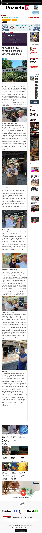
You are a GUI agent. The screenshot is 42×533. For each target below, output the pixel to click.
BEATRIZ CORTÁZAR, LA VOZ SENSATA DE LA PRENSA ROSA (34, 119)
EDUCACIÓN (22, 522)
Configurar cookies (27, 527)
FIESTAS (19, 516)
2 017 (36, 90)
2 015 (36, 93)
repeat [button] (13, 42)
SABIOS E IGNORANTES (33, 224)
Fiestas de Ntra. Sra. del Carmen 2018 (5, 457)
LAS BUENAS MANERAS (25, 516)
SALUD (5, 520)
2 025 (36, 78)
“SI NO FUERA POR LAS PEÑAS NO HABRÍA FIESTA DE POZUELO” (35, 176)
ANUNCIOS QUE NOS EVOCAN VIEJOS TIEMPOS (13, 475)
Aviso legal (13, 527)
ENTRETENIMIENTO (29, 522)
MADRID (26, 520)
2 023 (36, 81)
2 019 (36, 87)
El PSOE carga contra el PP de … (34, 61)
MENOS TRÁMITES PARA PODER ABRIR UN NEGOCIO (5, 475)
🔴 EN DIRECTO (11, 520)
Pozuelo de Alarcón (34, 58)
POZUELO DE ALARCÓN (19, 520)
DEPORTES (36, 520)
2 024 (36, 79)
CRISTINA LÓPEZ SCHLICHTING (33, 110)
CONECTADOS (26, 517)
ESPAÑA (30, 520)
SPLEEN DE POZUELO (11, 517)
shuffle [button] (15, 42)
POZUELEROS (11, 32)
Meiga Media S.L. (18, 525)
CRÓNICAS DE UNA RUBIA (34, 516)
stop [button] (15, 40)
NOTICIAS (6, 17)
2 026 (36, 76)
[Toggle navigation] (3, 1)
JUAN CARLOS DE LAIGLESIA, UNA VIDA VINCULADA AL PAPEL (34, 114)
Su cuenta (30, 17)
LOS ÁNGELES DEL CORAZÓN (34, 203)
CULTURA (16, 522)
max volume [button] (25, 37)
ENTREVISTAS (32, 517)
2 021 (36, 84)
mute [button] (3, 37)
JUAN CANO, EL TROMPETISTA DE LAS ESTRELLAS (34, 214)
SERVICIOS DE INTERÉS (13, 17)
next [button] (18, 40)
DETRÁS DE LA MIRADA (19, 517)
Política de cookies (19, 527)
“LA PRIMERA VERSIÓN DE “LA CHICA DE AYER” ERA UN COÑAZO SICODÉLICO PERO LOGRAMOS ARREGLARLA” (34, 191)
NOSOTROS (4, 22)
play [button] (13, 40)
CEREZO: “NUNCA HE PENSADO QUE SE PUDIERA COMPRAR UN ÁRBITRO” (5, 439)
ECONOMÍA (12, 522)
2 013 (36, 96)
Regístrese (36, 17)
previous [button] (10, 40)
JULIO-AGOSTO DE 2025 (5, 32)
